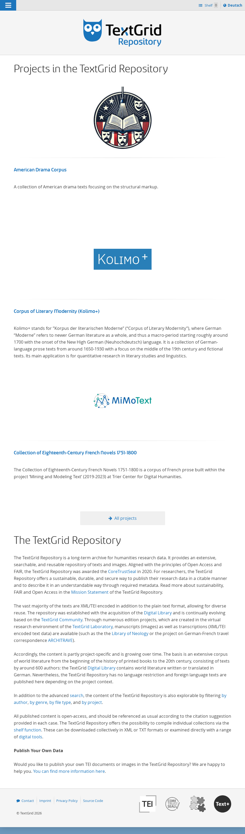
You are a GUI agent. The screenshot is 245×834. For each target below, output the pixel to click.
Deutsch (235, 6)
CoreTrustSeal (122, 571)
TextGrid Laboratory (92, 626)
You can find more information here (69, 771)
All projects (125, 518)
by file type (60, 702)
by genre (38, 702)
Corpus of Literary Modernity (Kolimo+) (57, 311)
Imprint (45, 800)
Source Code (93, 800)
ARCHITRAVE (60, 640)
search (76, 695)
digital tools (30, 737)
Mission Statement (90, 592)
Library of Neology (130, 633)
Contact (28, 800)
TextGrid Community (61, 620)
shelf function (27, 730)
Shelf (211, 5)
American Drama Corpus (40, 170)
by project (92, 702)
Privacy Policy (67, 800)
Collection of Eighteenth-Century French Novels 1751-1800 (75, 453)
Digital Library (158, 613)
